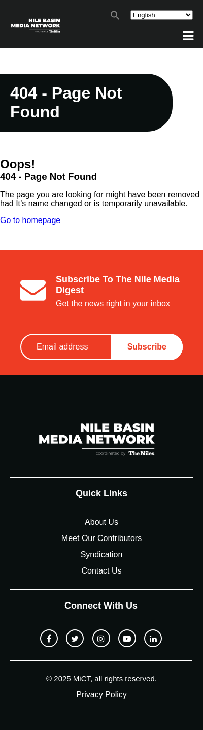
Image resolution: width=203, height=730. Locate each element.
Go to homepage (30, 220)
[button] (115, 17)
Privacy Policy (101, 694)
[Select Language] (161, 15)
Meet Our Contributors (101, 538)
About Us (101, 522)
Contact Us (101, 570)
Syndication (102, 554)
